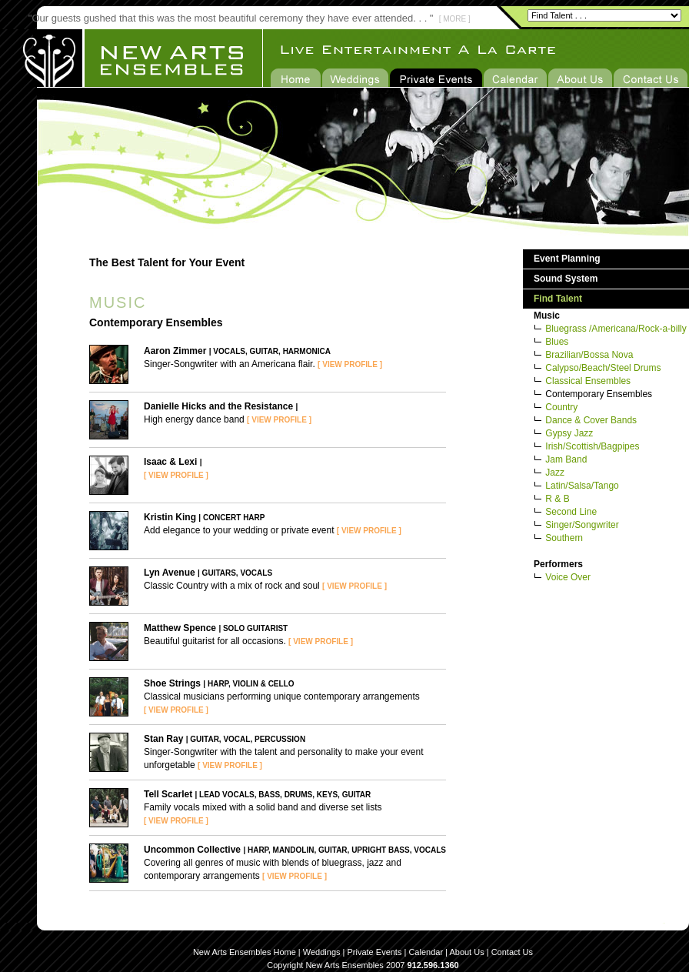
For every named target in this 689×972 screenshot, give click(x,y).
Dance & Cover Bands (591, 420)
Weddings (322, 952)
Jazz (554, 472)
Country (561, 407)
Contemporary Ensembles (598, 394)
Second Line (571, 511)
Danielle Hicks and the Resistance (218, 406)
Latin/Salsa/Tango (581, 485)
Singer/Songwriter (581, 524)
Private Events (375, 952)
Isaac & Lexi (170, 461)
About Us (466, 952)
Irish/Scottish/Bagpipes (592, 446)
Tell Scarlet (168, 794)
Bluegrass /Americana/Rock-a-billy (615, 328)
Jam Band (566, 459)
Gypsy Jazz (569, 433)
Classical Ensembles (588, 381)
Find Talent (558, 298)
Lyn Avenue (169, 572)
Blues (556, 341)
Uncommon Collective (192, 849)
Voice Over (568, 577)
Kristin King (170, 517)
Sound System (565, 278)
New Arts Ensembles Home (244, 952)
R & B (557, 498)
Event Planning (567, 258)
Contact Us (512, 952)
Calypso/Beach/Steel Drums (603, 367)
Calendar (425, 952)
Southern (564, 538)
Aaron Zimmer (175, 351)
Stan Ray (163, 738)
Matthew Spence (180, 628)
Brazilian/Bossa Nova (589, 354)
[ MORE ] (455, 19)
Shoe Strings (172, 683)
